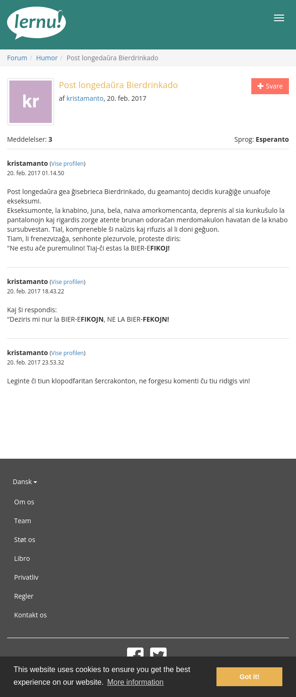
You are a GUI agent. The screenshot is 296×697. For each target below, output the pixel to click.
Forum (17, 57)
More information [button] (135, 682)
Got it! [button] (249, 677)
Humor (47, 57)
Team (22, 520)
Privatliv (26, 577)
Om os (24, 501)
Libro (22, 558)
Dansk (25, 481)
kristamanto (85, 98)
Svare (270, 85)
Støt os (24, 539)
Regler (23, 596)
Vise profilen (67, 163)
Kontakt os (30, 614)
